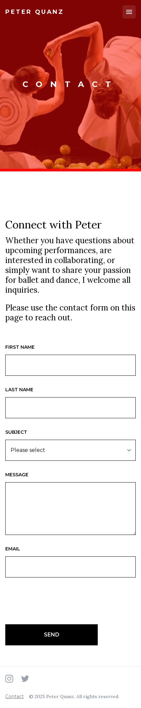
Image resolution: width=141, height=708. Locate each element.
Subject (16, 432)
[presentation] (55, 601)
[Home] (34, 12)
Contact (14, 696)
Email (12, 549)
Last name (19, 390)
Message (16, 475)
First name (20, 347)
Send (51, 635)
